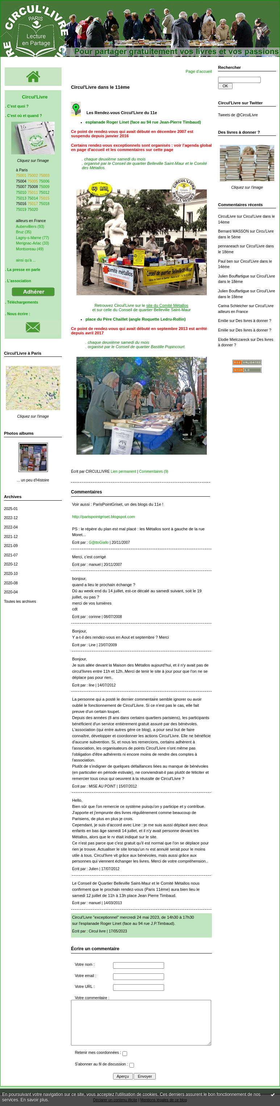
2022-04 (11, 527)
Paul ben (225, 261)
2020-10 (11, 574)
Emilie (223, 321)
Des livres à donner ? (253, 321)
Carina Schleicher (233, 306)
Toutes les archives (20, 602)
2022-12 (11, 518)
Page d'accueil (199, 71)
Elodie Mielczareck (234, 340)
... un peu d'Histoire (33, 480)
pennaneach (228, 246)
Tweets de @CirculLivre (238, 115)
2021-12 (11, 537)
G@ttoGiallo (99, 542)
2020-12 (11, 564)
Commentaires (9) (153, 471)
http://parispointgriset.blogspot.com (103, 516)
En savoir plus (34, 1099)
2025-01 (11, 509)
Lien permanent (123, 471)
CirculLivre (227, 216)
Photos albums (19, 433)
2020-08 (11, 583)
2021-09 (11, 546)
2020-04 (11, 592)
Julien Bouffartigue (233, 276)
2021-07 (11, 555)
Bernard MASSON (233, 231)
